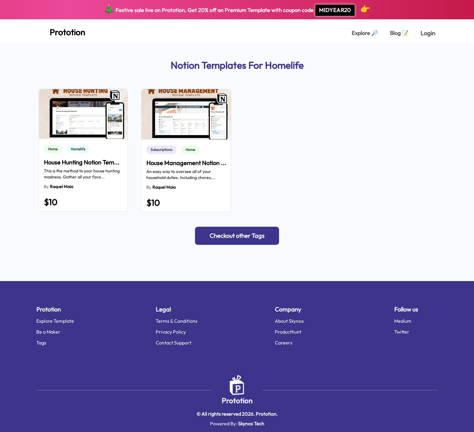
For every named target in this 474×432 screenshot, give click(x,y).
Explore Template (55, 321)
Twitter (401, 332)
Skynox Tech (251, 424)
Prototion (237, 400)
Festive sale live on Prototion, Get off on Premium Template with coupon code (237, 10)
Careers (283, 343)
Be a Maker (48, 332)
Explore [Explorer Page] (365, 33)
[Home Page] (60, 31)
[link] (54, 149)
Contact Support (173, 343)
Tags (41, 343)
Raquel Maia (61, 186)
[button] (237, 236)
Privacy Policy (171, 332)
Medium (402, 321)
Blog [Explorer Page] (399, 33)
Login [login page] (427, 33)
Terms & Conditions (176, 321)
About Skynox (289, 321)
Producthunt (288, 332)
